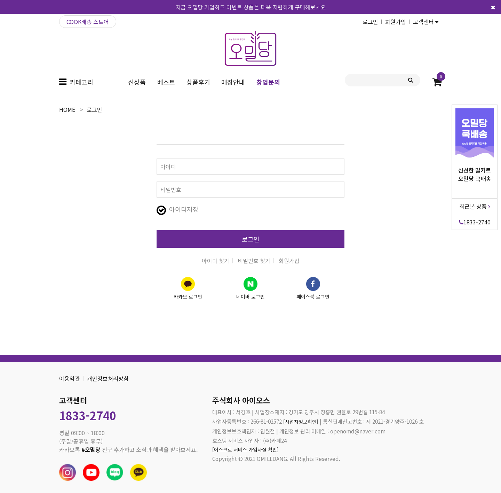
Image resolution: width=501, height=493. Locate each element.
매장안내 (233, 81)
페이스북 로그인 (312, 296)
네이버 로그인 (250, 296)
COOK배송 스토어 (87, 21)
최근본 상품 (474, 206)
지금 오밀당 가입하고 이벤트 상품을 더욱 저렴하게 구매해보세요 (250, 7)
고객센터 (425, 21)
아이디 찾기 (215, 260)
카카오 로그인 (188, 296)
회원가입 (395, 21)
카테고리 (81, 81)
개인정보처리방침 (108, 378)
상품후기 (198, 81)
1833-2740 (475, 222)
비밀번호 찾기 (254, 260)
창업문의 (268, 81)
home (67, 109)
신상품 (137, 81)
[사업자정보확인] (302, 421)
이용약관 (69, 378)
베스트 (166, 81)
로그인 (370, 21)
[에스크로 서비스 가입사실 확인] (247, 450)
